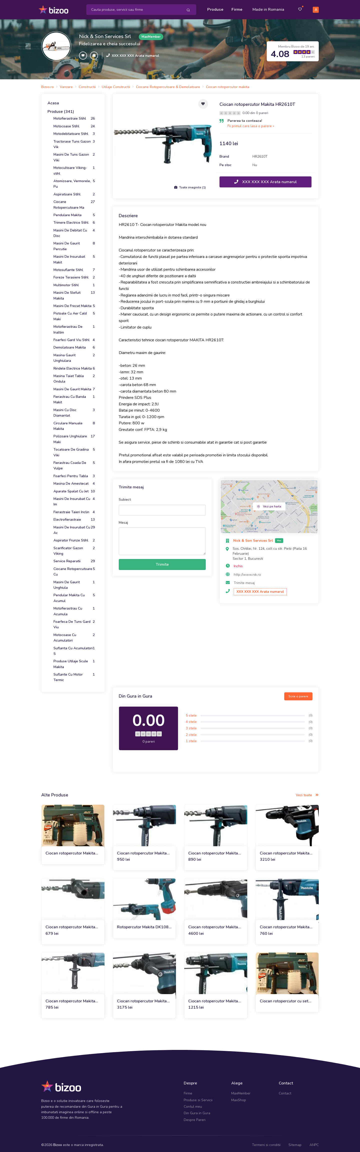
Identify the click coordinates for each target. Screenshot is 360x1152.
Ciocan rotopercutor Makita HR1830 (285, 924)
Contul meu (193, 1103)
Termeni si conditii (266, 1142)
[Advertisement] (215, 643)
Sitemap (295, 1142)
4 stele (191, 719)
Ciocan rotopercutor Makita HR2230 (70, 998)
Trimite (162, 561)
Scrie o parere (298, 693)
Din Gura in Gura (197, 1110)
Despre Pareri (195, 1117)
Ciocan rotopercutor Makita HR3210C (142, 998)
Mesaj (123, 519)
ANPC (314, 1142)
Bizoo (57, 1142)
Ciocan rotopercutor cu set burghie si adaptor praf (284, 998)
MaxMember (240, 1090)
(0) (310, 713)
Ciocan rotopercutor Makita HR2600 (213, 850)
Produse (215, 8)
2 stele (191, 731)
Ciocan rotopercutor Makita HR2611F (70, 850)
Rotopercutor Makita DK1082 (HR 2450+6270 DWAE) (144, 924)
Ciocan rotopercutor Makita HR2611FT (213, 998)
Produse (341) (61, 109)
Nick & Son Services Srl (105, 33)
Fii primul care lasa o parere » (251, 123)
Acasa (53, 100)
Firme (237, 8)
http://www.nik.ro (247, 571)
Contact (285, 1090)
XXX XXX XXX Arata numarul (135, 52)
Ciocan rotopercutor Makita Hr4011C (285, 850)
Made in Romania (268, 8)
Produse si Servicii (198, 1097)
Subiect (125, 496)
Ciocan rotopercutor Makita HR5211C (213, 924)
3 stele (191, 725)
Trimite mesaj (244, 580)
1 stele (191, 738)
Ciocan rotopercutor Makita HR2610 (142, 850)
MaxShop (238, 1097)
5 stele (191, 712)
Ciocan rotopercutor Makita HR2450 (70, 924)
